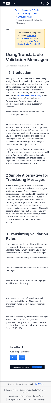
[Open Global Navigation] (3, 3)
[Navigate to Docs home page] (14, 3)
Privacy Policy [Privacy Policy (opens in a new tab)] (38, 396)
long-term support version (26, 37)
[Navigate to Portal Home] (8, 3)
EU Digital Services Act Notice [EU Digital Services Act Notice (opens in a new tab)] (19, 399)
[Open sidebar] (7, 30)
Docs (17, 10)
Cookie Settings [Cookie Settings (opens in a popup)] (39, 399)
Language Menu (25, 16)
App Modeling (24, 13)
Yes (13, 357)
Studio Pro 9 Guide (30, 10)
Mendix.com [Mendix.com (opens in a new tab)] (13, 396)
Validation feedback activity (29, 95)
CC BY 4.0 (39, 384)
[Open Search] (42, 3)
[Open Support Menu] (47, 3)
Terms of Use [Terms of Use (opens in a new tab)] (26, 396)
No (22, 357)
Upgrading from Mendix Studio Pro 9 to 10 (28, 42)
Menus (35, 13)
